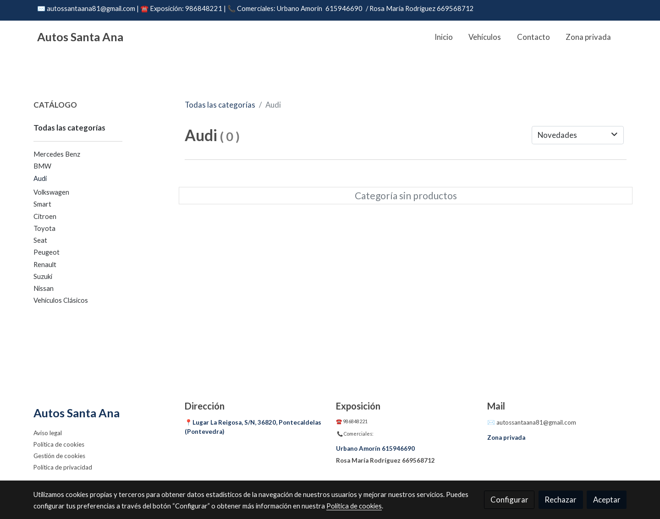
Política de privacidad (62, 467)
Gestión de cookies (59, 455)
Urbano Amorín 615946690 (375, 448)
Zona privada (506, 437)
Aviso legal (47, 433)
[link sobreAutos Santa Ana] (103, 413)
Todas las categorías (220, 104)
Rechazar (560, 499)
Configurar (509, 499)
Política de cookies (58, 444)
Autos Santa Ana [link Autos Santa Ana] (80, 37)
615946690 (344, 8)
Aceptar (607, 499)
